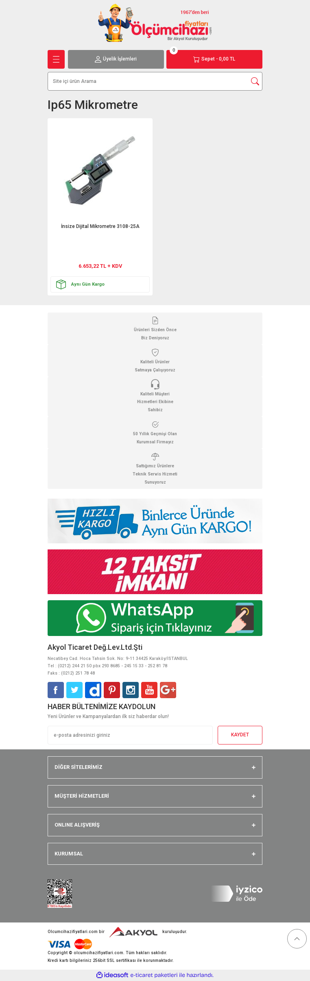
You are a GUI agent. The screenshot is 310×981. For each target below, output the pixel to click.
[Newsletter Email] (130, 735)
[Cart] (214, 59)
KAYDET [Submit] (240, 735)
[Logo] (155, 22)
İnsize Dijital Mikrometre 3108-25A (100, 226)
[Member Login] (116, 59)
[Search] (155, 81)
